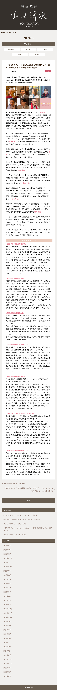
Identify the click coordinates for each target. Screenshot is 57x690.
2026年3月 (7, 550)
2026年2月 (7, 554)
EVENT (28, 49)
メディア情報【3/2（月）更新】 (15, 524)
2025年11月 (7, 562)
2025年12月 (7, 558)
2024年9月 (7, 621)
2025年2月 (7, 600)
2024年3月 (7, 647)
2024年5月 (7, 638)
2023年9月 (7, 668)
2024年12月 (7, 609)
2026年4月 (7, 545)
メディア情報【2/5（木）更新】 (15, 534)
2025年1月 (7, 604)
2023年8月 (7, 672)
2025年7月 (7, 579)
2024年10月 (7, 617)
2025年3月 (7, 596)
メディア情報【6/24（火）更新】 (15, 483)
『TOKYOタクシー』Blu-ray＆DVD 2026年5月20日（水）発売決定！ (27, 529)
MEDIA (37, 54)
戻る (28, 500)
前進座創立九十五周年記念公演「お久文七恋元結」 (22, 519)
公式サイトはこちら (9, 32)
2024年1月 (7, 655)
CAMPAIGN (12, 49)
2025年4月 (7, 592)
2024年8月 (7, 626)
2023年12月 (7, 659)
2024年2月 (7, 651)
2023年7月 (7, 676)
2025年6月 (7, 583)
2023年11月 (7, 663)
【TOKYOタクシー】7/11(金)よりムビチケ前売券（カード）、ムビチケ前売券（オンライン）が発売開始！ (28, 489)
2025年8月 (7, 575)
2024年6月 (7, 634)
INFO (20, 54)
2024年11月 (7, 613)
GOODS (45, 49)
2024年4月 (7, 642)
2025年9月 (7, 571)
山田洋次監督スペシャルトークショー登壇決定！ (21, 515)
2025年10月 (7, 566)
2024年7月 (7, 630)
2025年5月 (7, 588)
